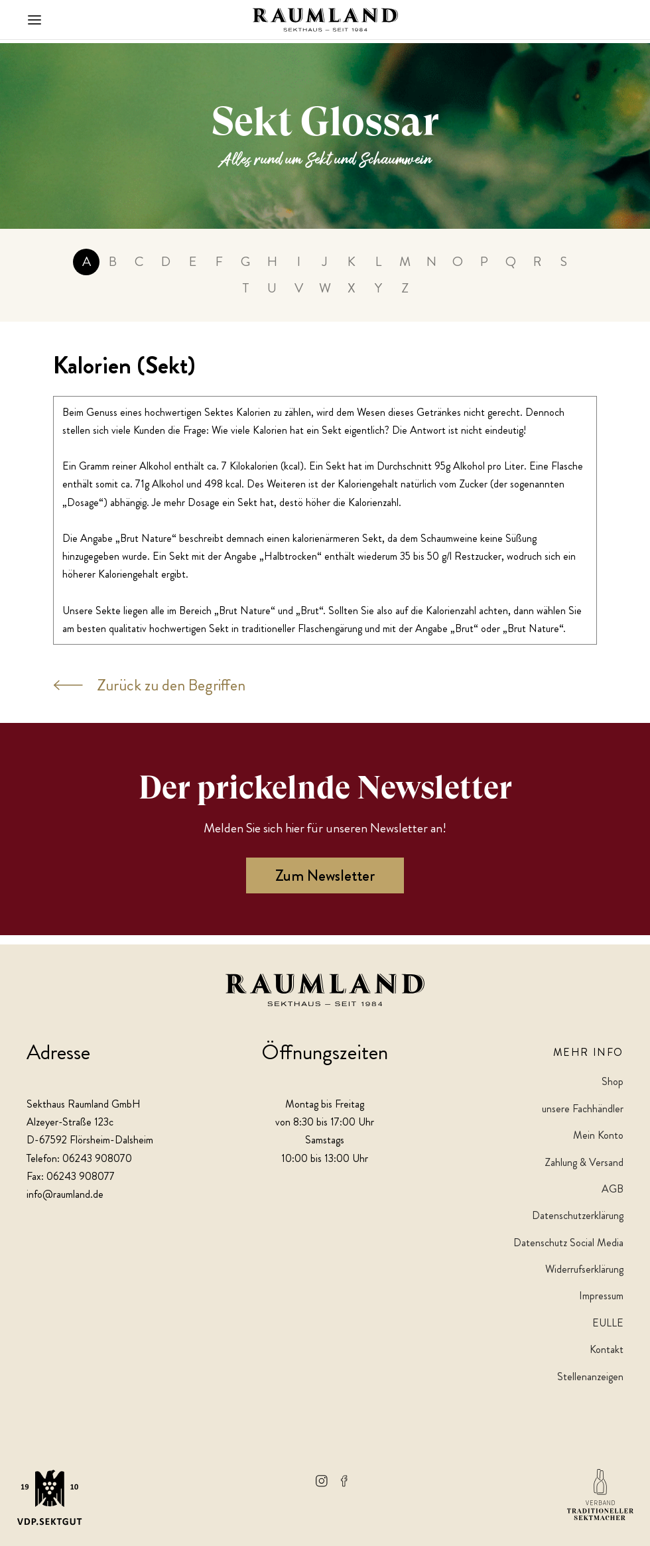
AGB (612, 1188)
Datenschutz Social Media (568, 1242)
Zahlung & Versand (584, 1162)
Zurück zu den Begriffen (149, 695)
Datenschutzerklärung (577, 1216)
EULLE (607, 1322)
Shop (612, 1082)
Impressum (601, 1296)
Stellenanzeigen (590, 1376)
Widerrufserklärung (584, 1269)
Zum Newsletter (325, 885)
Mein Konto (598, 1135)
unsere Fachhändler (582, 1108)
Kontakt (606, 1349)
